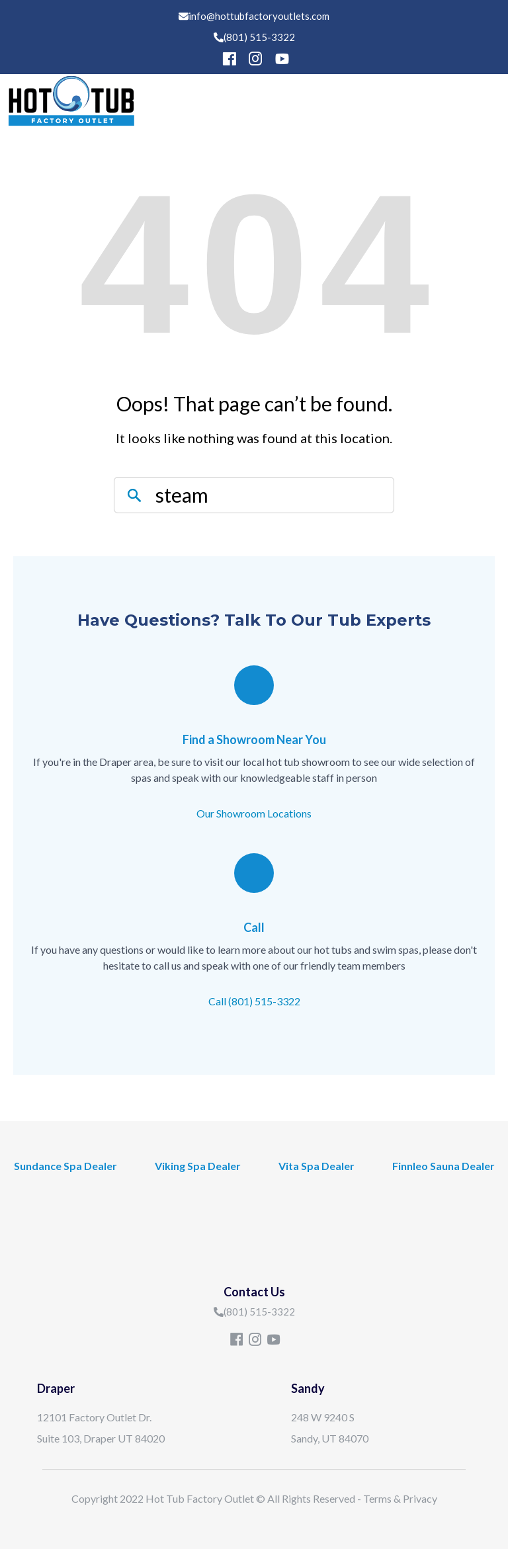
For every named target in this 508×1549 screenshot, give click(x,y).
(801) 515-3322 (259, 37)
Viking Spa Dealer (198, 1165)
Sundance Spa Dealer (65, 1165)
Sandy (308, 1388)
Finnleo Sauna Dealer (443, 1165)
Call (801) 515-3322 (254, 1001)
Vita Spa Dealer (316, 1165)
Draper (56, 1388)
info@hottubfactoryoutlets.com (259, 16)
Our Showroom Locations (254, 813)
